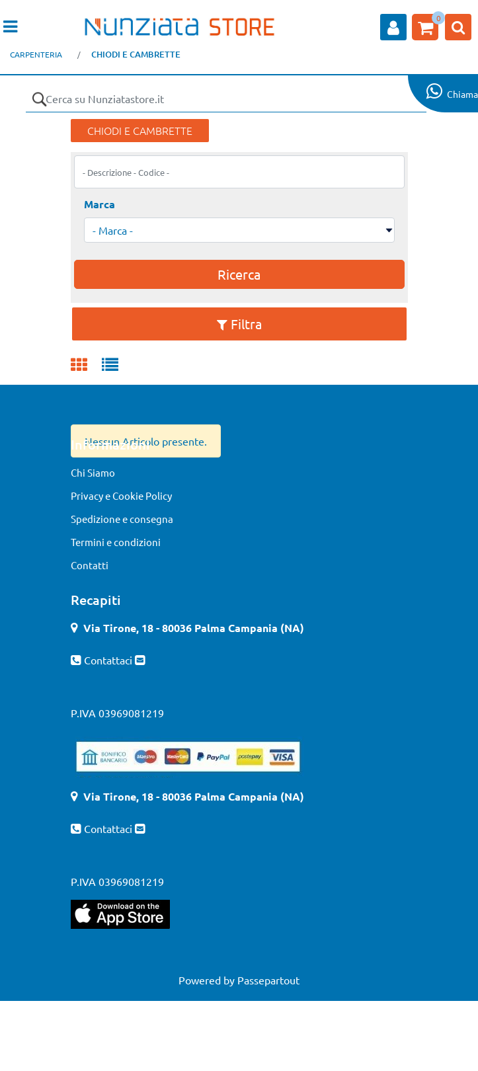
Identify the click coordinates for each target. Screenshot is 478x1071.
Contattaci (109, 659)
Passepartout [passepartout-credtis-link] (268, 979)
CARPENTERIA (36, 54)
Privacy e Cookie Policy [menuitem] (121, 495)
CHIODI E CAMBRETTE (135, 54)
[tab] (86, 365)
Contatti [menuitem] (89, 565)
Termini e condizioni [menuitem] (116, 542)
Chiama (462, 94)
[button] (39, 99)
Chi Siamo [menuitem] (93, 472)
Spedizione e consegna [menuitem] (122, 518)
